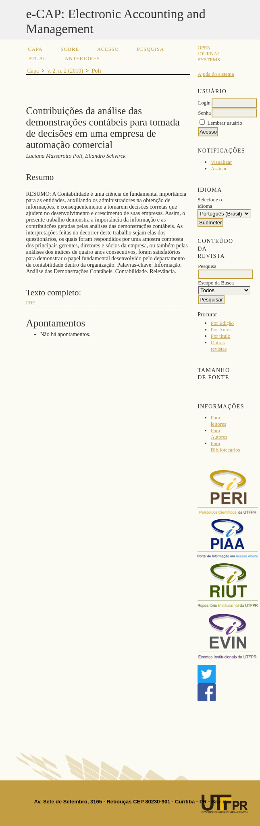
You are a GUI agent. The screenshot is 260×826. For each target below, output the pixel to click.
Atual (37, 58)
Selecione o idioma (210, 203)
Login (204, 103)
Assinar (219, 168)
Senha (204, 113)
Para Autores (219, 433)
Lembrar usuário (224, 123)
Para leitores (218, 420)
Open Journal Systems (209, 54)
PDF (30, 302)
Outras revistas (219, 345)
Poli (96, 71)
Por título (221, 336)
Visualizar (221, 162)
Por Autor (221, 329)
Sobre (70, 49)
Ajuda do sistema (216, 74)
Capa (35, 49)
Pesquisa (150, 49)
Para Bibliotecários (225, 446)
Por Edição (222, 323)
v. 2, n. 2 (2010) (65, 71)
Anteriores (82, 58)
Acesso (108, 49)
